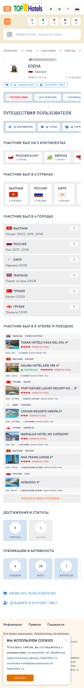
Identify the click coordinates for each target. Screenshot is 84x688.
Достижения (47, 97)
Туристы (69, 50)
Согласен (20, 678)
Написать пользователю (29, 593)
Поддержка (55, 624)
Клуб (29, 50)
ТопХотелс (10, 50)
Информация (12, 624)
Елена (34, 66)
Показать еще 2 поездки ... (42, 498)
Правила (34, 624)
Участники (48, 50)
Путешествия (19, 97)
